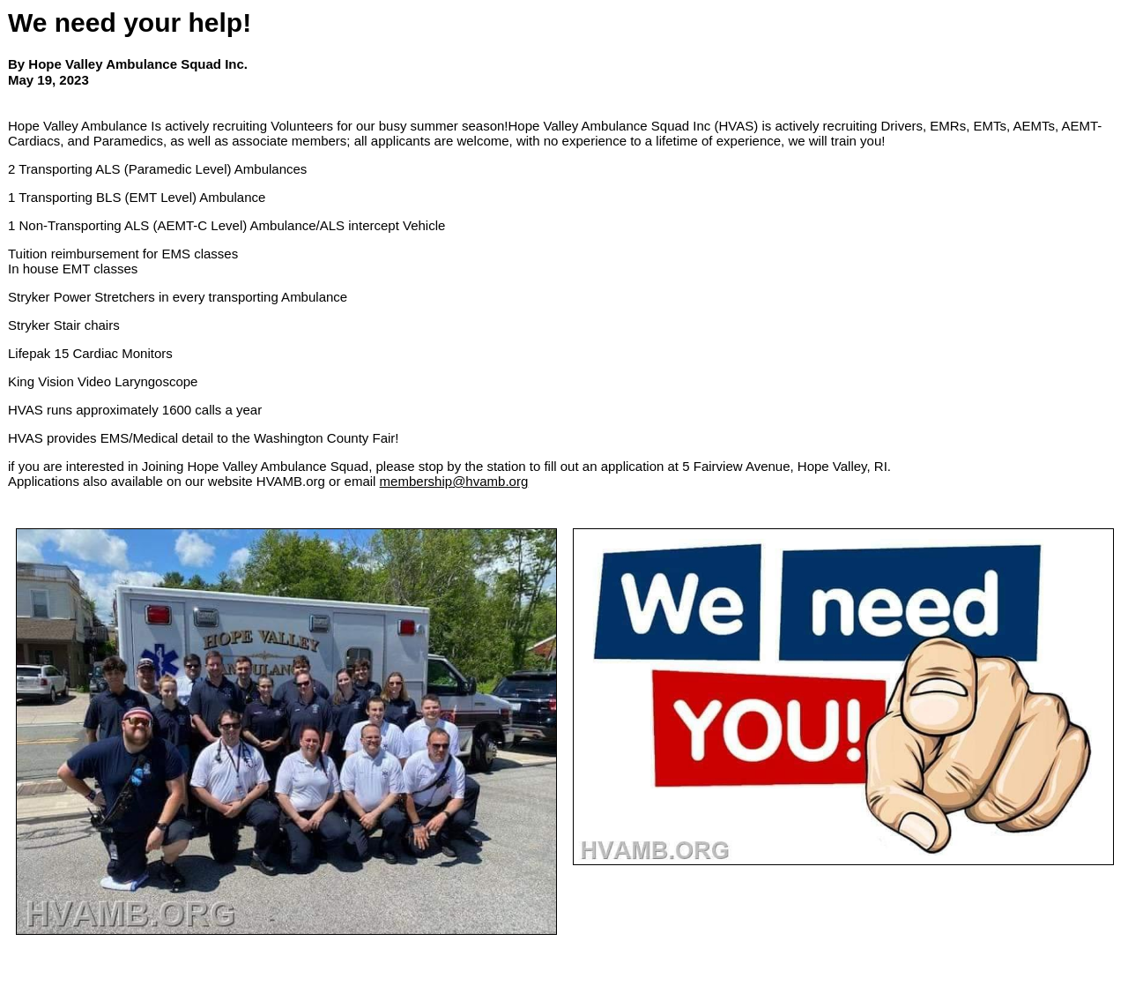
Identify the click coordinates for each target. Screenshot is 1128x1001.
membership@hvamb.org (454, 481)
